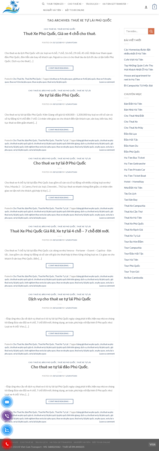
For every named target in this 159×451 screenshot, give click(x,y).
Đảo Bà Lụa (130, 133)
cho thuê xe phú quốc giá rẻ (21, 143)
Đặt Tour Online (74, 10)
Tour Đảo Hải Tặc (133, 253)
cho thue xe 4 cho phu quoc (61, 79)
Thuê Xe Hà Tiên (133, 217)
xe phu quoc (100, 147)
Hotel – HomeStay (134, 181)
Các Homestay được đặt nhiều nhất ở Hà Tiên (137, 51)
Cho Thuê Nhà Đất (134, 115)
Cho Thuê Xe (75, 3)
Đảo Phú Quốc (49, 91)
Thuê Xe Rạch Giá (133, 229)
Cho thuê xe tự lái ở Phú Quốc (59, 163)
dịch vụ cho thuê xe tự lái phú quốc (95, 143)
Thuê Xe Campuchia (134, 205)
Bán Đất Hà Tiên (133, 103)
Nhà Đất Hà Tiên (53, 10)
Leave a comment (107, 82)
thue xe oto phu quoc (65, 147)
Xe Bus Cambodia (133, 277)
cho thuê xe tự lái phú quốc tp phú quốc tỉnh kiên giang (57, 143)
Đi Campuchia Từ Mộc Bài (138, 85)
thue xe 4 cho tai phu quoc (21, 82)
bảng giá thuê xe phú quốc (88, 140)
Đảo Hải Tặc (131, 139)
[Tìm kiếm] (43, 4)
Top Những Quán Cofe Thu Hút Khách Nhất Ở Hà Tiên (138, 67)
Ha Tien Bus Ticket (134, 157)
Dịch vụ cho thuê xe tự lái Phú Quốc (59, 298)
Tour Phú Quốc (132, 265)
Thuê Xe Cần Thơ (133, 211)
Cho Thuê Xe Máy (133, 127)
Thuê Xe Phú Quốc (66, 29)
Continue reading (59, 68)
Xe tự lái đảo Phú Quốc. (59, 95)
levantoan (71, 43)
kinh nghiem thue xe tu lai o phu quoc (40, 147)
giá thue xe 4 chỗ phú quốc (84, 79)
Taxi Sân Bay (130, 199)
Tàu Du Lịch (93, 3)
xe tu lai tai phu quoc (37, 150)
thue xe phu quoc (39, 82)
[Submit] (151, 31)
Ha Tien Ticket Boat (135, 175)
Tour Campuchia (132, 247)
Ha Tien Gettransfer (115, 3)
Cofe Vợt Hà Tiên (133, 59)
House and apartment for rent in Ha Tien (137, 77)
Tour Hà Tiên (131, 259)
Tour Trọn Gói (56, 3)
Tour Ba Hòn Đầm (133, 241)
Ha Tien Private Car (134, 169)
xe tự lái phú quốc (20, 150)
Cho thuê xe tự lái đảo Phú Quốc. (59, 366)
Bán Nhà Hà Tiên (133, 109)
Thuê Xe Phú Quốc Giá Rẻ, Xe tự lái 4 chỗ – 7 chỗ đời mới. (59, 231)
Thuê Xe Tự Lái (84, 91)
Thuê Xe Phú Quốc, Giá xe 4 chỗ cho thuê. (59, 33)
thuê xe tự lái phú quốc (57, 82)
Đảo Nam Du (131, 145)
